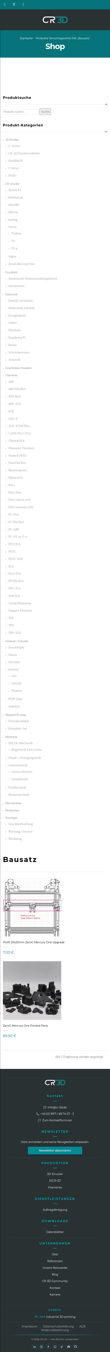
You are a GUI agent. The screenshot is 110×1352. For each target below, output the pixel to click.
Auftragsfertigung (55, 1210)
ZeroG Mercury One (21, 264)
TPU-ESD (14, 633)
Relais (12, 345)
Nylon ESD (15, 478)
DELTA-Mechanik (20, 743)
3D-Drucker (12, 139)
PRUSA (13, 212)
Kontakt (55, 1096)
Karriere (55, 1294)
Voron (12, 227)
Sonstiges (11, 817)
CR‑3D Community (55, 1281)
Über (55, 1254)
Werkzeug (15, 839)
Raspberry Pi (16, 338)
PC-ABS (13, 530)
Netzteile (14, 330)
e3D (13, 676)
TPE (11, 618)
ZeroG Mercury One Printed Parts (25, 1025)
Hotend (13, 670)
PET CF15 (14, 544)
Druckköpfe (16, 648)
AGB (82, 1326)
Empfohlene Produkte (18, 368)
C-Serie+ (14, 146)
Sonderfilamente (19, 603)
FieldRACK (15, 161)
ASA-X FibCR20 (19, 426)
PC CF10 (13, 515)
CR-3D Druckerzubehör (24, 153)
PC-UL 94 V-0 (17, 537)
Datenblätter (55, 1232)
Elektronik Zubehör (21, 308)
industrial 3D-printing (60, 1317)
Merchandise (13, 803)
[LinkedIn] (35, 1347)
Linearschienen (21, 772)
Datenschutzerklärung (58, 1326)
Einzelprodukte (18, 721)
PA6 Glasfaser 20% (20, 507)
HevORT (13, 205)
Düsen (12, 655)
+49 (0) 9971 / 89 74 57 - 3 (55, 1114)
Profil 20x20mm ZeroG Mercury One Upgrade (34, 942)
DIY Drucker (12, 183)
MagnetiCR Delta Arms (26, 750)
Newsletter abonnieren (55, 1150)
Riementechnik (18, 795)
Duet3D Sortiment (20, 301)
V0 (13, 241)
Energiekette (17, 316)
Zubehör (14, 707)
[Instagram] (41, 1347)
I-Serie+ (13, 168)
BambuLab (15, 198)
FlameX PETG (17, 456)
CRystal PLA (16, 441)
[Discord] (69, 1347)
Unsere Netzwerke (55, 1268)
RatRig (12, 220)
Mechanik (11, 737)
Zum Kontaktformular (55, 1120)
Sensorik (14, 360)
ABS (11, 382)
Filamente (11, 375)
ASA (11, 411)
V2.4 (14, 248)
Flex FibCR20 (17, 463)
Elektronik (11, 294)
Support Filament (20, 611)
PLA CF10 (14, 574)
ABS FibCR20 (17, 389)
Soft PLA (14, 596)
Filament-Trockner (21, 448)
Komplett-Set (17, 729)
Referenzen (55, 1261)
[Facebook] (48, 1347)
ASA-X (12, 419)
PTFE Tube (15, 699)
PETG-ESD (15, 559)
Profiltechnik (17, 788)
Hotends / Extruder (16, 641)
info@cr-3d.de (55, 1107)
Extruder (14, 662)
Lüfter (12, 323)
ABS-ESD (14, 404)
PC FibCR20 (16, 522)
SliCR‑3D (55, 1180)
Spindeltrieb (19, 779)
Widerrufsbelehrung (55, 1330)
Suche (45, 112)
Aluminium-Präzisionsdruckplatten (32, 279)
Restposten (12, 810)
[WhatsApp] (55, 1347)
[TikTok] (62, 1347)
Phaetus (16, 691)
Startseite (26, 38)
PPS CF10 (14, 589)
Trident (16, 234)
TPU (11, 625)
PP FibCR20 (16, 581)
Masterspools (17, 470)
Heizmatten (16, 286)
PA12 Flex (14, 493)
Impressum (29, 1326)
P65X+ (12, 175)
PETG (12, 552)
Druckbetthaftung (20, 824)
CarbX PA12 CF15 (19, 433)
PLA (11, 566)
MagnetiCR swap (15, 714)
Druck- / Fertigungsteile (24, 758)
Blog (55, 1274)
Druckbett (11, 272)
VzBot (12, 257)
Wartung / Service (20, 832)
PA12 (11, 485)
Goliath (16, 683)
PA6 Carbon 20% (19, 500)
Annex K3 (14, 190)
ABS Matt (14, 396)
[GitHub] (75, 1347)
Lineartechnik (17, 765)
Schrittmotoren (19, 353)
